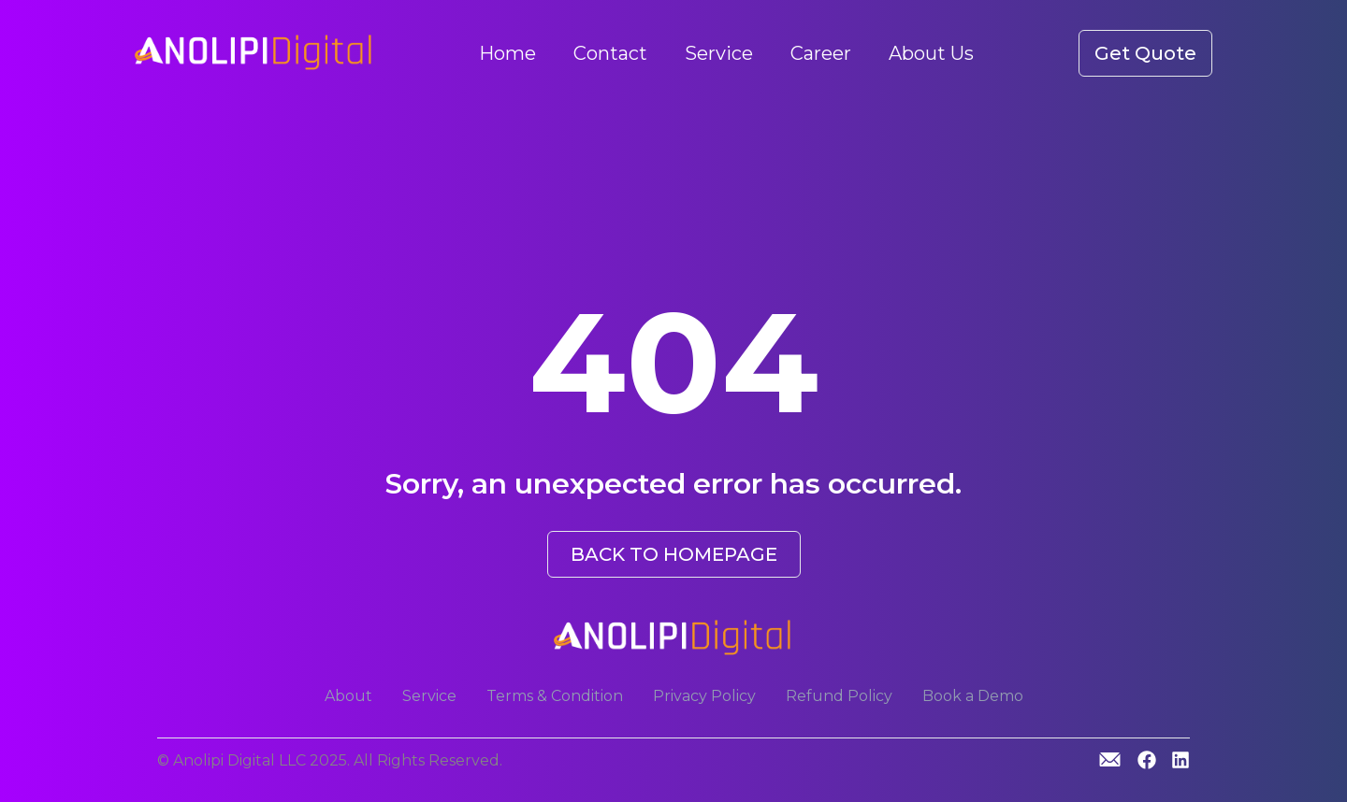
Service (719, 53)
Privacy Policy (704, 696)
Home (507, 53)
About (348, 696)
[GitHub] (1109, 759)
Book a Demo (972, 696)
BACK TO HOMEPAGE (674, 554)
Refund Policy (839, 696)
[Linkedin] (1180, 761)
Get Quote (1145, 53)
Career (820, 53)
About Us (931, 53)
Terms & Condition (554, 696)
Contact (610, 53)
